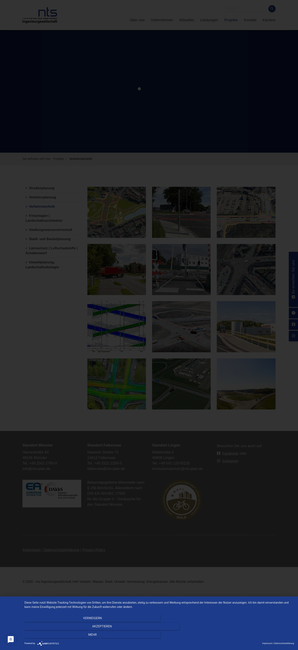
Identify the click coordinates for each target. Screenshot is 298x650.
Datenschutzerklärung (284, 643)
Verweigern (65, 636)
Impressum (267, 643)
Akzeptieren (159, 636)
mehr (253, 636)
